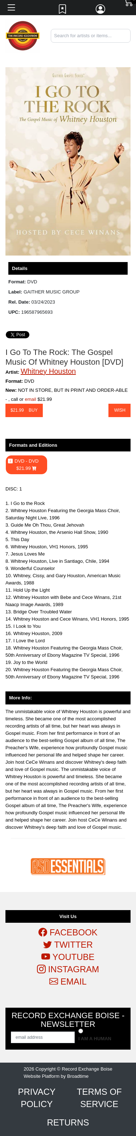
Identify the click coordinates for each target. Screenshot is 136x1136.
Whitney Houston (48, 371)
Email (68, 981)
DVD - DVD (26, 465)
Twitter (68, 944)
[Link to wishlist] (63, 11)
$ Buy (24, 410)
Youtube (67, 957)
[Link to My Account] (101, 11)
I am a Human (94, 1038)
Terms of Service (99, 1098)
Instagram (68, 969)
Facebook (68, 932)
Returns (68, 1122)
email (30, 399)
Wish (119, 410)
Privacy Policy (36, 1098)
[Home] (22, 35)
